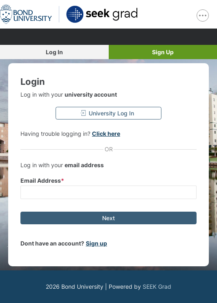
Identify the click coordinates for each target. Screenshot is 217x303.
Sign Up (163, 52)
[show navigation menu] (203, 15)
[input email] (108, 192)
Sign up (96, 243)
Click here (106, 133)
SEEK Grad (157, 286)
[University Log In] (108, 113)
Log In (54, 52)
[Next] (108, 218)
